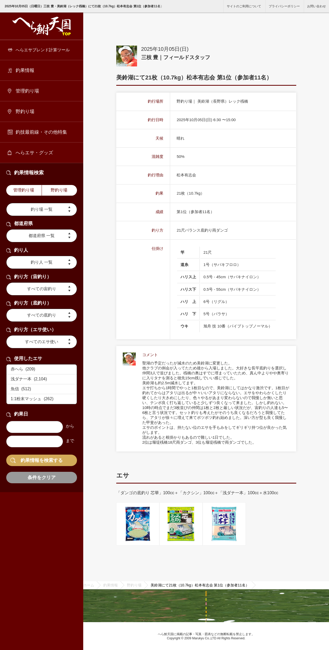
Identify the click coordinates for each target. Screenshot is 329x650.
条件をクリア (42, 477)
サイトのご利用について (244, 6)
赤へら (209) (42, 369)
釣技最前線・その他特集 (41, 132)
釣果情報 (25, 70)
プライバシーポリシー (284, 6)
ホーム (88, 585)
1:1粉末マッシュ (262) (42, 399)
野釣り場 (25, 111)
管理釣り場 (27, 91)
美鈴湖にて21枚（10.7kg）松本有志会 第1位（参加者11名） (200, 585)
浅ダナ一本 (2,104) (42, 379)
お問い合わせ (316, 6)
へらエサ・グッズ (34, 152)
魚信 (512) (42, 389)
